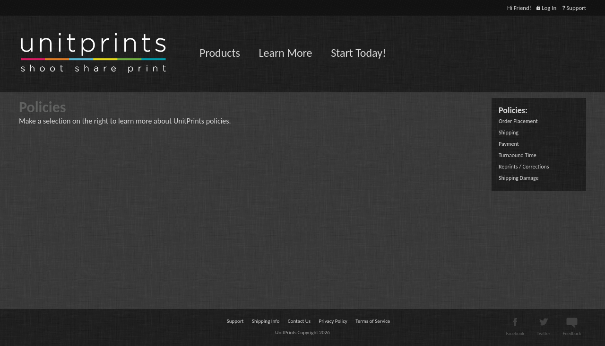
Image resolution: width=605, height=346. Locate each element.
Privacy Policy (333, 321)
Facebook (515, 330)
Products (219, 53)
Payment (509, 144)
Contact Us (299, 321)
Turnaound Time (517, 155)
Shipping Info (265, 321)
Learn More (285, 53)
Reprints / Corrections (524, 166)
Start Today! (358, 53)
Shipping (509, 132)
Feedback (572, 330)
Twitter (543, 330)
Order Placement (518, 121)
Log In (546, 7)
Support (574, 7)
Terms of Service (372, 321)
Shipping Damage (519, 178)
